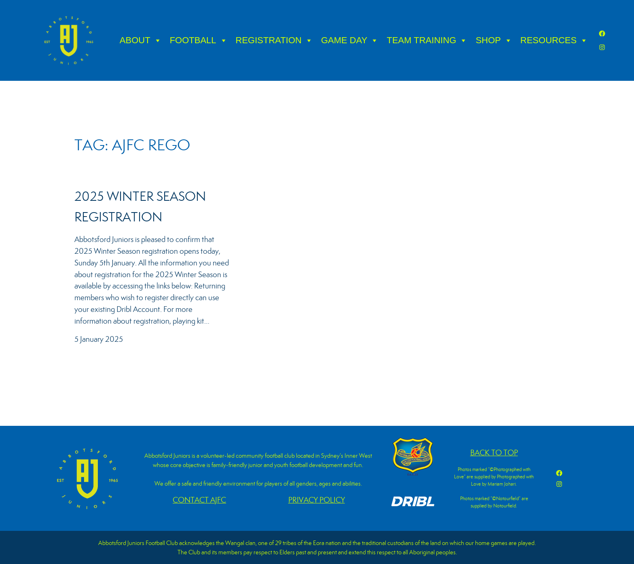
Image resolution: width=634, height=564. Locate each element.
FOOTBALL (199, 40)
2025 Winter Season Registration (140, 206)
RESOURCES (554, 40)
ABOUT (141, 40)
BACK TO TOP (494, 453)
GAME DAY (350, 40)
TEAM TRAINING (427, 40)
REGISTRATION (274, 40)
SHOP (494, 40)
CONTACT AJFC (199, 500)
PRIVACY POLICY (316, 500)
